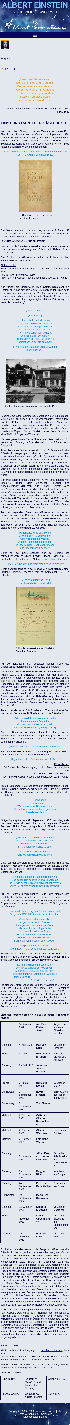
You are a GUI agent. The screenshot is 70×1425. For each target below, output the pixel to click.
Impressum (46, 1414)
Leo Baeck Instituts (51, 1350)
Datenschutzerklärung (35, 1416)
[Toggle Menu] (35, 35)
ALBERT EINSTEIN (35, 5)
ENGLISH (8, 69)
